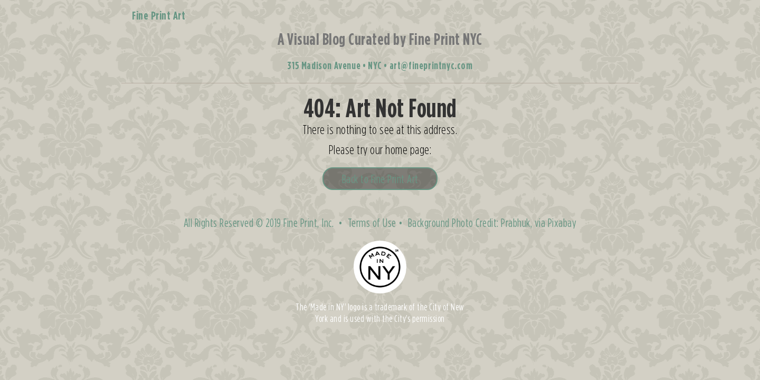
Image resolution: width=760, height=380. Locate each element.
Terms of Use (372, 222)
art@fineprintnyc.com (431, 65)
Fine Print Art (158, 15)
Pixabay (562, 222)
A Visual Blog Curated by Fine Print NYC (380, 39)
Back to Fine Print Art (380, 179)
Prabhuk (515, 222)
